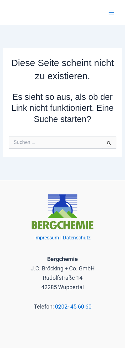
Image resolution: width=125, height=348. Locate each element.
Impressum (47, 238)
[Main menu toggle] (111, 12)
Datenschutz (77, 238)
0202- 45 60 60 (73, 306)
